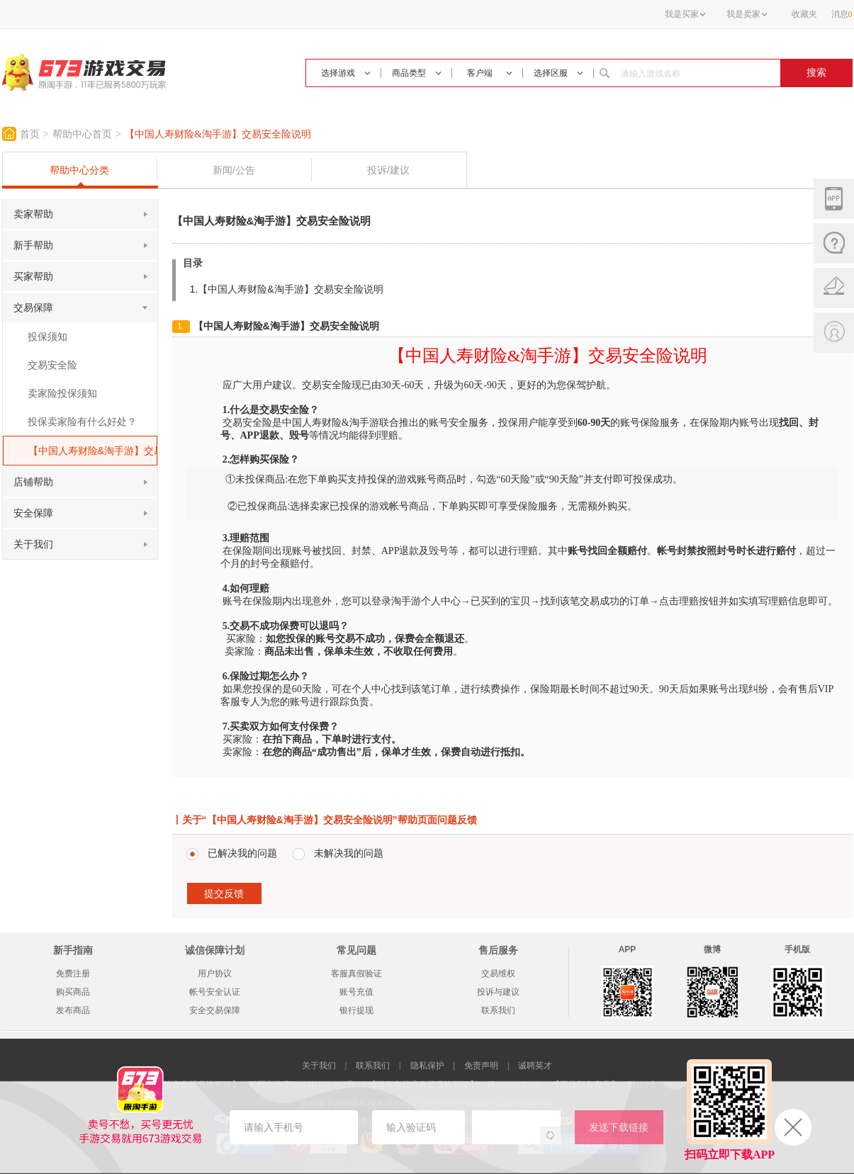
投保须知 (47, 336)
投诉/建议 (388, 170)
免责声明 (481, 1066)
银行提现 (356, 1010)
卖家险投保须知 (62, 393)
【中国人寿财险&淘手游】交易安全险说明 (218, 134)
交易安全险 (52, 365)
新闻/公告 (234, 170)
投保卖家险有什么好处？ (82, 421)
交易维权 (498, 973)
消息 (842, 14)
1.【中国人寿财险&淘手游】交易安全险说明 (286, 289)
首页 (30, 134)
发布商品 (73, 1010)
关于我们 (319, 1066)
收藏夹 (804, 14)
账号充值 (356, 992)
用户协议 (215, 973)
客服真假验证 (356, 973)
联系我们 (498, 1010)
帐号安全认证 (214, 992)
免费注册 (73, 973)
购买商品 (73, 992)
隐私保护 (427, 1066)
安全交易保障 (214, 1010)
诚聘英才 (535, 1066)
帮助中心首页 (82, 134)
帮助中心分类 (79, 170)
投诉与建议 (498, 992)
